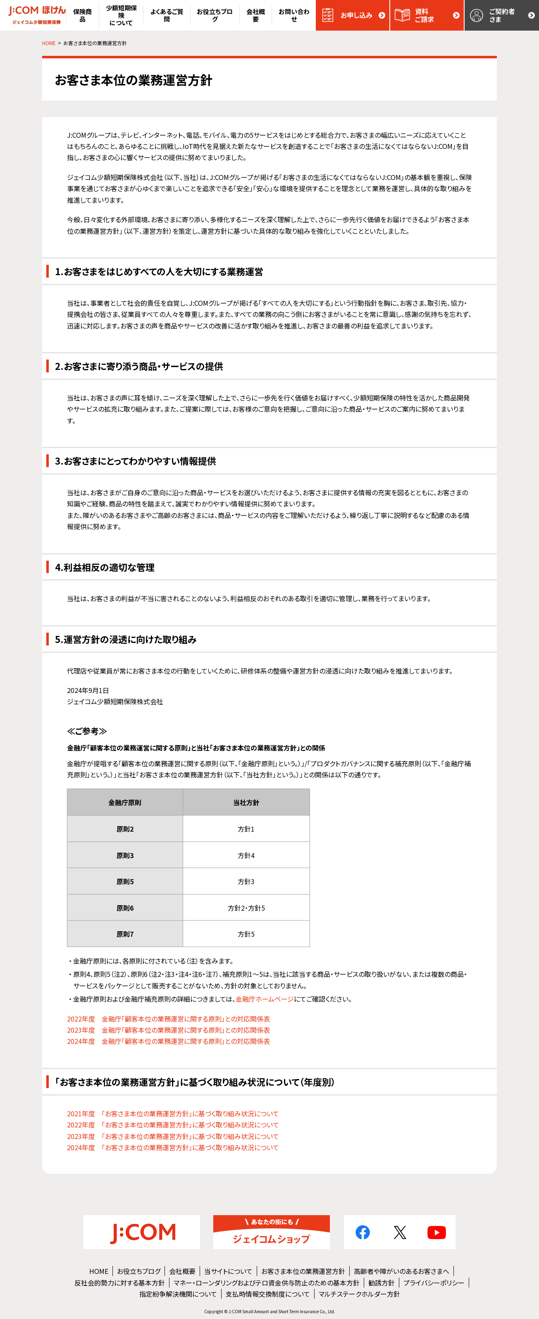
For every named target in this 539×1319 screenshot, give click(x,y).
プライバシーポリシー (434, 1283)
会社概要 (182, 1271)
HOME (98, 1271)
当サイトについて (228, 1271)
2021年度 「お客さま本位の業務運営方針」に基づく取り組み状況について (173, 1113)
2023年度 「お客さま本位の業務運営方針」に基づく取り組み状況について (173, 1136)
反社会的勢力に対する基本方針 (119, 1283)
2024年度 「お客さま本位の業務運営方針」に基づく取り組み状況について (173, 1147)
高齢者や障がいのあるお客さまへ (401, 1271)
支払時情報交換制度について (268, 1294)
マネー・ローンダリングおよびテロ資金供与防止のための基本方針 (267, 1283)
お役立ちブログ (138, 1271)
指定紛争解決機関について (178, 1294)
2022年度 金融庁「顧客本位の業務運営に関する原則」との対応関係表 (168, 1019)
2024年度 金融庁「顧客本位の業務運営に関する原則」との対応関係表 (168, 1041)
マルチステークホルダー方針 (359, 1294)
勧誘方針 (381, 1283)
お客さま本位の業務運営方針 (303, 1271)
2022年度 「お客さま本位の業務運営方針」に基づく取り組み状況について (173, 1125)
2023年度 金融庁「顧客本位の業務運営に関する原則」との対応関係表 (168, 1030)
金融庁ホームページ (265, 999)
